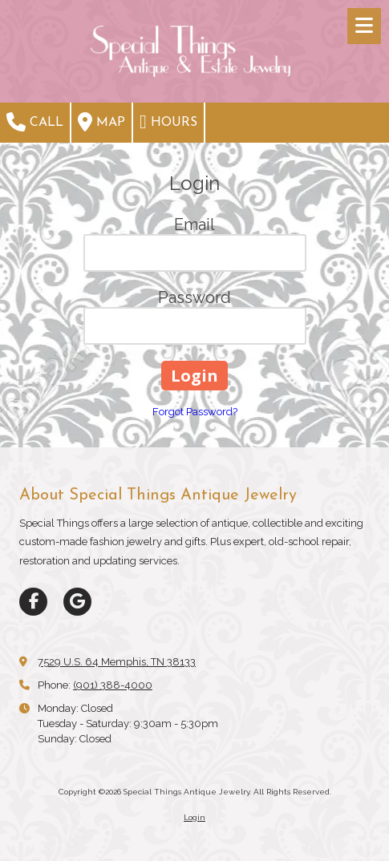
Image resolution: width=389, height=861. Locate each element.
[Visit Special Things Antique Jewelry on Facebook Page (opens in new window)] (33, 602)
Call (34, 121)
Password (194, 297)
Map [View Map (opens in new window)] (101, 121)
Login (194, 817)
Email (194, 224)
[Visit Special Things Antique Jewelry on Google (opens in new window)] (77, 602)
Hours (168, 121)
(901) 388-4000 (112, 685)
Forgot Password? (194, 412)
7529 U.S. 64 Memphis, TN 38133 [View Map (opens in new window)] (117, 662)
